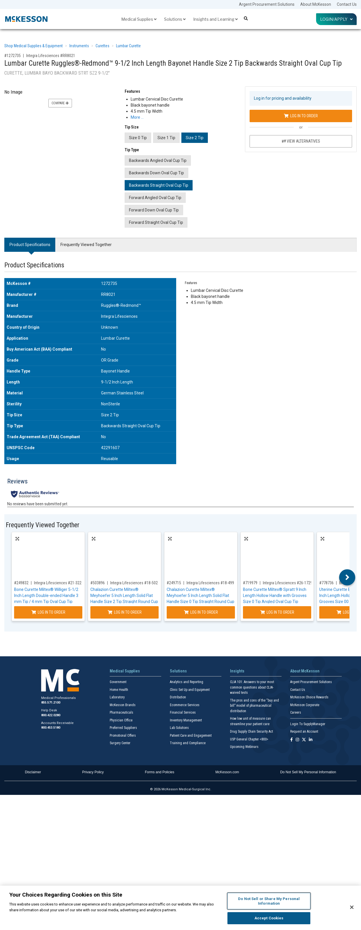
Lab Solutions (179, 728)
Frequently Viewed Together (86, 244)
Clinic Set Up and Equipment (190, 690)
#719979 (250, 583)
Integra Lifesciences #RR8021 (50, 55)
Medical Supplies (139, 19)
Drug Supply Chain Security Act (251, 731)
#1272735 (12, 55)
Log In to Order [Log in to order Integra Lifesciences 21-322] (48, 612)
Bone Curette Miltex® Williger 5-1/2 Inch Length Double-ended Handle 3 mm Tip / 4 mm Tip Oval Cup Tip (46, 595)
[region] (180, 908)
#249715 (174, 583)
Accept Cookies (269, 918)
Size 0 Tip (138, 137)
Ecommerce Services (185, 705)
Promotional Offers (123, 736)
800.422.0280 (50, 715)
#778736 (326, 583)
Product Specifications (30, 244)
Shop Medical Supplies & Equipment (33, 46)
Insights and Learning (215, 19)
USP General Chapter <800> (249, 739)
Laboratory (117, 697)
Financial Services (183, 712)
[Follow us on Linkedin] (310, 740)
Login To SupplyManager (307, 724)
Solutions (175, 19)
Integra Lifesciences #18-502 (134, 583)
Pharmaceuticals (121, 712)
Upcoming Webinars (244, 747)
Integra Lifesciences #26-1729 (287, 583)
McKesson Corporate (304, 705)
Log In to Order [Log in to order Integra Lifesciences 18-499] (201, 612)
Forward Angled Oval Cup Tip (155, 197)
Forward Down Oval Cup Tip (154, 210)
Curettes (102, 46)
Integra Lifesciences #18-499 (210, 583)
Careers (295, 712)
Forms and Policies (159, 772)
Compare (60, 103)
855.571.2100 (50, 702)
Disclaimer (33, 772)
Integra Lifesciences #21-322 (57, 583)
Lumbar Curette (128, 46)
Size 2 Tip (195, 137)
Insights (237, 671)
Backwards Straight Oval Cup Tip (158, 185)
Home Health (119, 690)
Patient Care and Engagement (191, 736)
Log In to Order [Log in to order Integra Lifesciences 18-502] (125, 612)
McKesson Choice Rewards (309, 697)
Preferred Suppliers (123, 728)
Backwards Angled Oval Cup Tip (158, 160)
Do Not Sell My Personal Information (308, 772)
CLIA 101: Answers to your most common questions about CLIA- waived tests (252, 687)
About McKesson (315, 4)
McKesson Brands (123, 705)
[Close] (351, 907)
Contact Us (347, 4)
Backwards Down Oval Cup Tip (156, 173)
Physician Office (121, 720)
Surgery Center (120, 743)
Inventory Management (186, 720)
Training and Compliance (188, 743)
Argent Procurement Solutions (266, 4)
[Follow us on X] (304, 740)
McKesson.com (227, 772)
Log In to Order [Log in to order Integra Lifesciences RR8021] (301, 116)
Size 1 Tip (166, 137)
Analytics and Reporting (186, 682)
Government (118, 682)
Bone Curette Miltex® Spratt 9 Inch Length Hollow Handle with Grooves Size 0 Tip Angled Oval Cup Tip (275, 595)
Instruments (79, 46)
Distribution (178, 697)
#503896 (97, 583)
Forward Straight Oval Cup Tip (156, 222)
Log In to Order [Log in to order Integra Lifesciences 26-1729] (277, 612)
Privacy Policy (93, 772)
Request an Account (304, 731)
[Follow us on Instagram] (297, 740)
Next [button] (347, 577)
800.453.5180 (50, 727)
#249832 (21, 583)
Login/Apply (336, 19)
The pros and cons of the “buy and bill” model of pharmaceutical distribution (254, 705)
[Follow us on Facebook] (291, 740)
